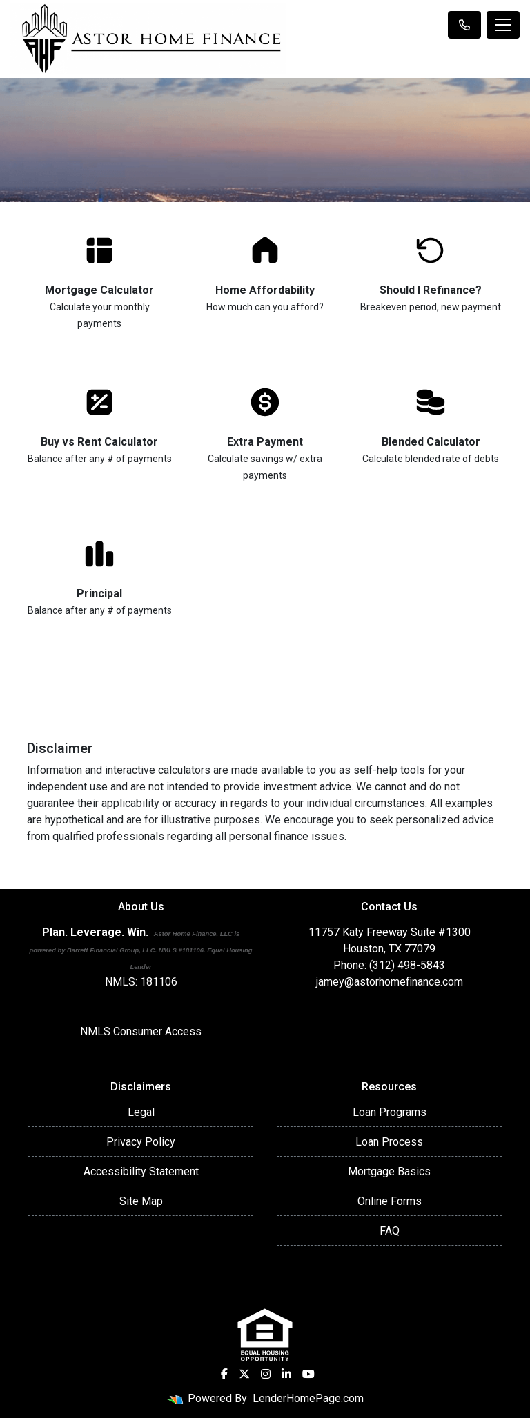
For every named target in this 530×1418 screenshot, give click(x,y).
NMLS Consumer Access (141, 1031)
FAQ (390, 1230)
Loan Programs (389, 1112)
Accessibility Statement (141, 1171)
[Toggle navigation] (503, 25)
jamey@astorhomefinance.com (389, 981)
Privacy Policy (140, 1141)
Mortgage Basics (389, 1171)
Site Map (141, 1201)
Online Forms (389, 1201)
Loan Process (389, 1141)
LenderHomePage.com (308, 1398)
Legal (141, 1112)
